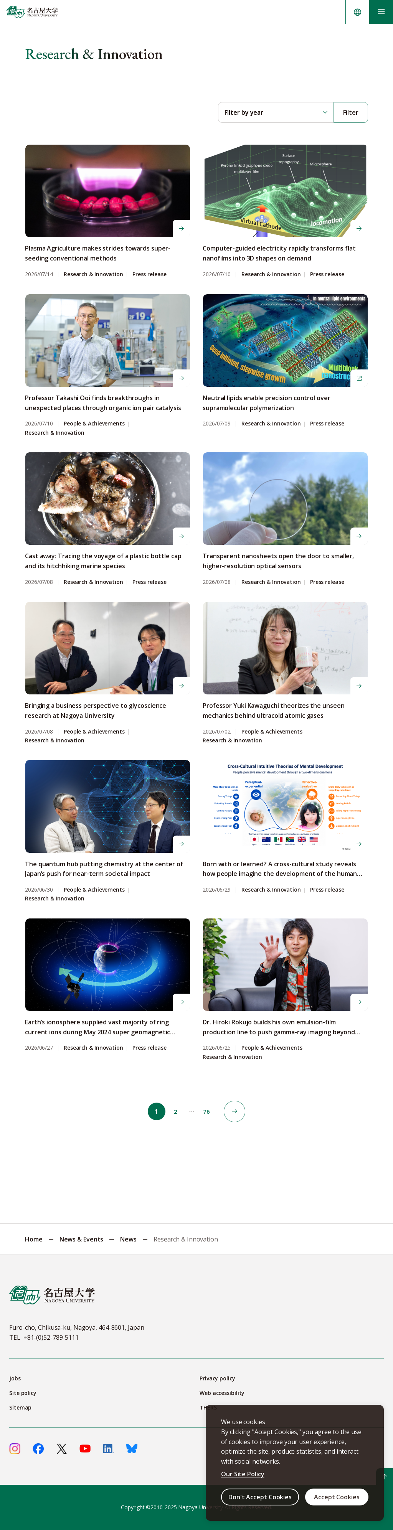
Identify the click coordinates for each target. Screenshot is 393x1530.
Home (34, 1239)
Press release (149, 274)
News (128, 1239)
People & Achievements (94, 423)
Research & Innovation (93, 274)
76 (208, 1111)
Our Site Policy (242, 1474)
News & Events (81, 1239)
